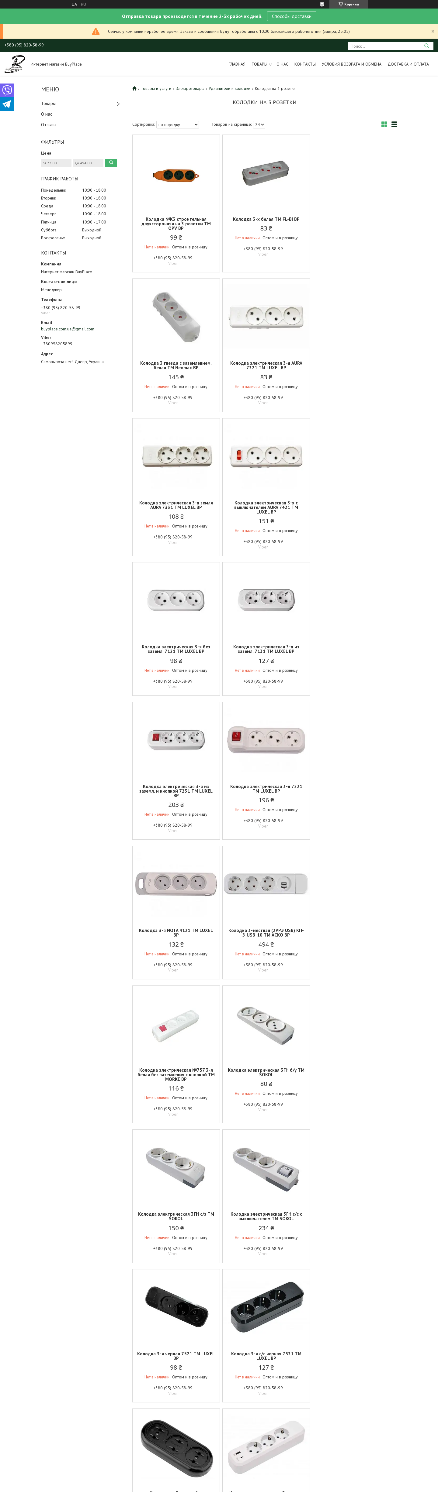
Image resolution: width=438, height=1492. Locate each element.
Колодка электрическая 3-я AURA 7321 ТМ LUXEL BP (176, 365)
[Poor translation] (22, 1403)
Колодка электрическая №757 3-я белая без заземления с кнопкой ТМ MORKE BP (175, 795)
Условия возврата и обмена (351, 64)
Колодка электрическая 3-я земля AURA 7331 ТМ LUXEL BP (264, 365)
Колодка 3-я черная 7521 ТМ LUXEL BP (264, 937)
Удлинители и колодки (229, 88)
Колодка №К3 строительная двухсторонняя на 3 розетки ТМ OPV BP (175, 223)
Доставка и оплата (408, 64)
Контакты (305, 64)
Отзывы (48, 125)
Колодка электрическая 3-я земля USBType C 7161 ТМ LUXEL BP (264, 1076)
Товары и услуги (156, 88)
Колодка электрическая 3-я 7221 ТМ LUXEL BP (176, 653)
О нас (282, 64)
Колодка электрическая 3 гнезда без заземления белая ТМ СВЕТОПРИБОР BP (175, 1227)
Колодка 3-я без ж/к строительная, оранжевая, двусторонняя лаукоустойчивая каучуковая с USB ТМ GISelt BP (265, 1230)
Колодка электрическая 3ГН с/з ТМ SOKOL (354, 793)
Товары (259, 64)
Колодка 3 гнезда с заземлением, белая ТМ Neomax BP (353, 221)
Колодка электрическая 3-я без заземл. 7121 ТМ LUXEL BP (175, 509)
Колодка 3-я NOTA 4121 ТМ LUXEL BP (264, 653)
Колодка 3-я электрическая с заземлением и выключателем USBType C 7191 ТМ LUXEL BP (353, 1079)
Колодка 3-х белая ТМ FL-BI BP (264, 219)
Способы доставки (291, 16)
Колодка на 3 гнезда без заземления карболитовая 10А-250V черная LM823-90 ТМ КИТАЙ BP (176, 1081)
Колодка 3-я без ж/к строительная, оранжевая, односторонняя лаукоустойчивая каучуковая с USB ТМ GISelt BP (354, 1230)
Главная (237, 64)
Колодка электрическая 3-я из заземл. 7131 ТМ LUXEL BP (264, 509)
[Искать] (426, 46)
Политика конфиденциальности (267, 1368)
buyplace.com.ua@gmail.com (67, 329)
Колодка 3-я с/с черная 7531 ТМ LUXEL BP (353, 937)
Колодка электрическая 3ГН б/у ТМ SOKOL (264, 793)
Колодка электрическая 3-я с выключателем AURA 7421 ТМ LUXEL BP (354, 367)
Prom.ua (245, 1362)
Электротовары (190, 88)
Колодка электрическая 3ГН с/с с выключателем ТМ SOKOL (175, 937)
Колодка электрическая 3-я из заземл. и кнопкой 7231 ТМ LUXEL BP (353, 512)
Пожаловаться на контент (215, 1368)
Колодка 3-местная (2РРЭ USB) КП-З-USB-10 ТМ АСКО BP (353, 653)
